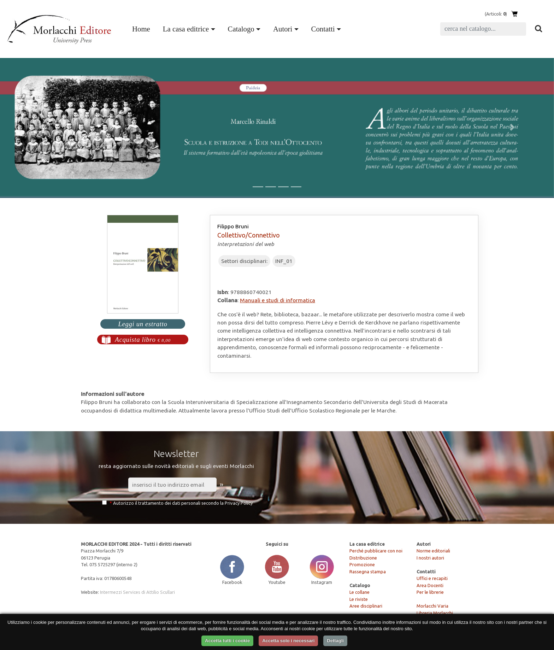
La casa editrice (186, 29)
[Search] (483, 29)
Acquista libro (142, 339)
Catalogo (241, 29)
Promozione (362, 564)
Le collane (359, 592)
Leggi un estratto (142, 324)
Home (142, 28)
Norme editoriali (433, 550)
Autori (282, 29)
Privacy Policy (239, 502)
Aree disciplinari (365, 605)
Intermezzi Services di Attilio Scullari (137, 592)
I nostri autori (430, 557)
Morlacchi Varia (432, 605)
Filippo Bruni (233, 226)
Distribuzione (363, 557)
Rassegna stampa (367, 571)
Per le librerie (430, 592)
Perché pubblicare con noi (375, 550)
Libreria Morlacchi (435, 612)
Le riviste (358, 599)
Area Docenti (430, 585)
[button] (41, 127)
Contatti (323, 29)
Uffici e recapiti (432, 578)
